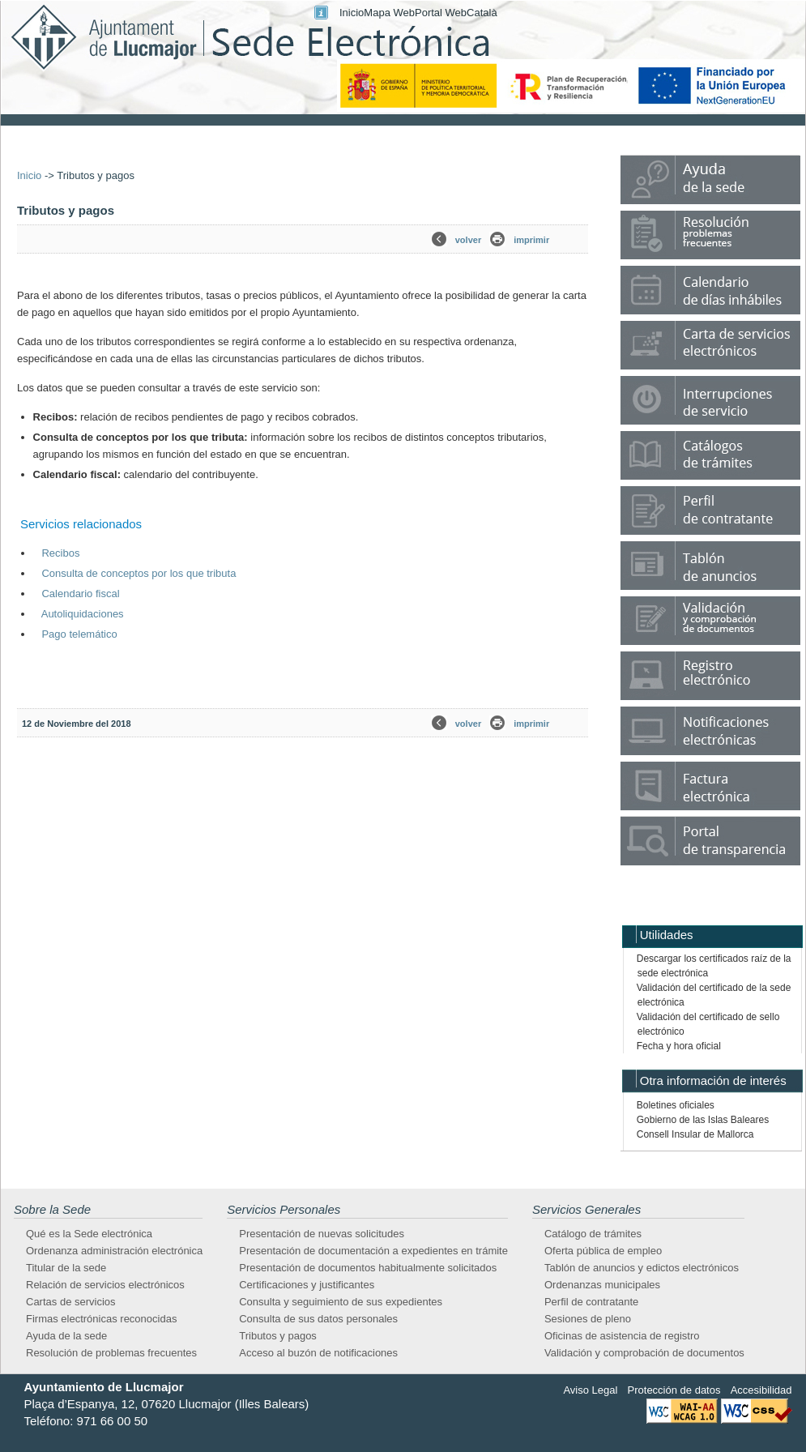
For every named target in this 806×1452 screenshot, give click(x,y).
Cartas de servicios (71, 1302)
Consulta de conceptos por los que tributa (138, 573)
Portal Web (441, 12)
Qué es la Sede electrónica (89, 1234)
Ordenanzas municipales (602, 1285)
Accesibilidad (761, 1390)
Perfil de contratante (591, 1302)
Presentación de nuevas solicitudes (321, 1234)
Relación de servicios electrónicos (105, 1285)
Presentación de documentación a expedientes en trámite (373, 1251)
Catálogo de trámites (593, 1234)
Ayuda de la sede (66, 1336)
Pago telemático (79, 634)
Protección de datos (674, 1390)
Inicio (351, 12)
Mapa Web (389, 12)
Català (482, 12)
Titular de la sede (66, 1268)
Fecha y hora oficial (679, 1046)
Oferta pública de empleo (603, 1251)
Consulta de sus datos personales (318, 1319)
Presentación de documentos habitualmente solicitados (368, 1268)
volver (468, 240)
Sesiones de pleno (587, 1319)
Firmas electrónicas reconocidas (101, 1319)
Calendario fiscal (80, 593)
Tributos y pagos (278, 1336)
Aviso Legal (590, 1390)
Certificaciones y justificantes (306, 1285)
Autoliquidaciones (82, 614)
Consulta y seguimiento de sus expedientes (340, 1302)
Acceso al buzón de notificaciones (318, 1353)
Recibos (60, 553)
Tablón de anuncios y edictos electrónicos (641, 1268)
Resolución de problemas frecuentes (111, 1353)
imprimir (531, 240)
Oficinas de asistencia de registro (621, 1336)
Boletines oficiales (675, 1105)
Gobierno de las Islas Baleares (703, 1119)
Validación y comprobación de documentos (644, 1353)
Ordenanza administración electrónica (114, 1251)
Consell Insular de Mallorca (695, 1134)
